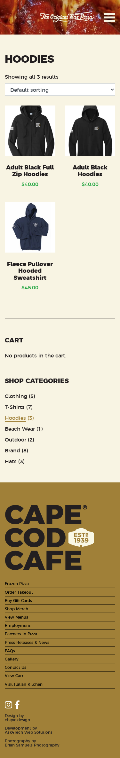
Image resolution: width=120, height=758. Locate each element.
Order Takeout (19, 592)
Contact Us (15, 667)
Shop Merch (16, 608)
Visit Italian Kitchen (24, 684)
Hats (11, 461)
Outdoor (15, 439)
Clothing (16, 395)
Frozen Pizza (17, 583)
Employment (17, 625)
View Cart (14, 675)
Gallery (11, 658)
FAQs (10, 650)
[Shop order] (60, 89)
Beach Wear (20, 428)
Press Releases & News (27, 642)
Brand (12, 450)
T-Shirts (15, 406)
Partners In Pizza (21, 633)
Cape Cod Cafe (18, 17)
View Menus (16, 617)
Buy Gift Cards (18, 600)
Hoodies (15, 417)
